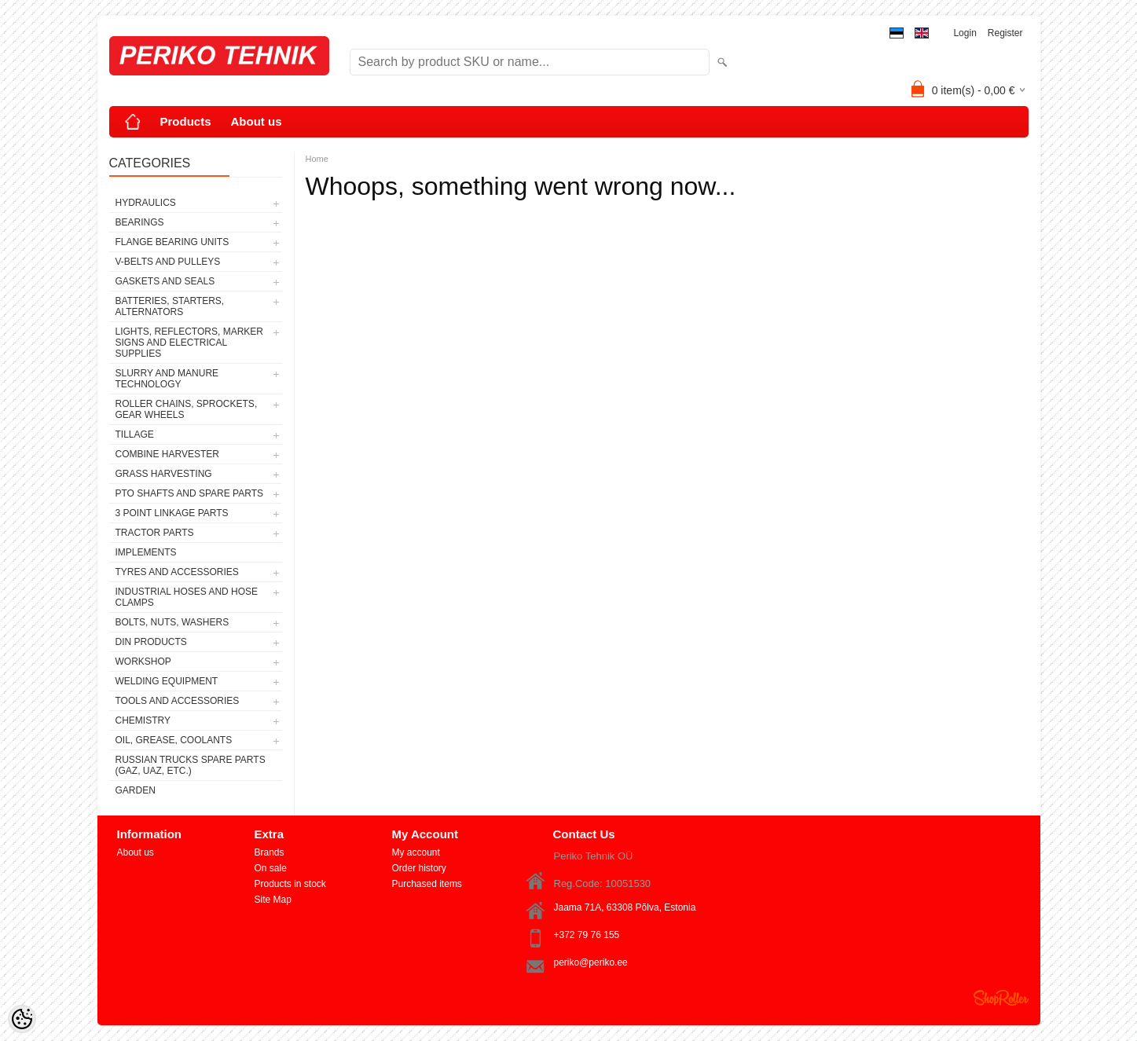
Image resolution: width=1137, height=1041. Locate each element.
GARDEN (136, 790)
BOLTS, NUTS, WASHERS (172, 622)
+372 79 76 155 (587, 934)
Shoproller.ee (1001, 998)
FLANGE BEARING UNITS (172, 241)
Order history (419, 868)
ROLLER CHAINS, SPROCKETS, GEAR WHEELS (187, 409)
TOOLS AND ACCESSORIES (178, 700)
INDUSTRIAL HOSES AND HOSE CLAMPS (187, 597)
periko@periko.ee (591, 962)
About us (256, 121)
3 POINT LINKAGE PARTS (172, 513)
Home (317, 158)
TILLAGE (135, 434)
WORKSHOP (143, 661)
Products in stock (290, 883)
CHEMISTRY (143, 720)
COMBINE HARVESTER (167, 454)
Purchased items (427, 883)
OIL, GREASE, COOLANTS (174, 740)
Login (964, 32)
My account (416, 852)
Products (185, 121)
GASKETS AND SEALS (165, 281)
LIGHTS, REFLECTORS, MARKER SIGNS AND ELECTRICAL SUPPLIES (189, 342)
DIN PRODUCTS (151, 641)
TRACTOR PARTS (155, 532)
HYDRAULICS (146, 202)
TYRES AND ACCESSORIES (177, 571)
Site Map (273, 899)
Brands (269, 852)
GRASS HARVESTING (164, 473)
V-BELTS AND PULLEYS (168, 261)
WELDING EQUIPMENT (167, 681)
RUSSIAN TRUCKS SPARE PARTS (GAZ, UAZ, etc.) (191, 765)
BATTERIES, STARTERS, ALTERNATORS (170, 306)
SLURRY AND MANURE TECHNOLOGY (167, 379)
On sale (271, 868)
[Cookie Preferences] (22, 1019)
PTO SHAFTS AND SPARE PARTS (190, 493)
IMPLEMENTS (146, 552)
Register (1005, 32)
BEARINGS (140, 222)
